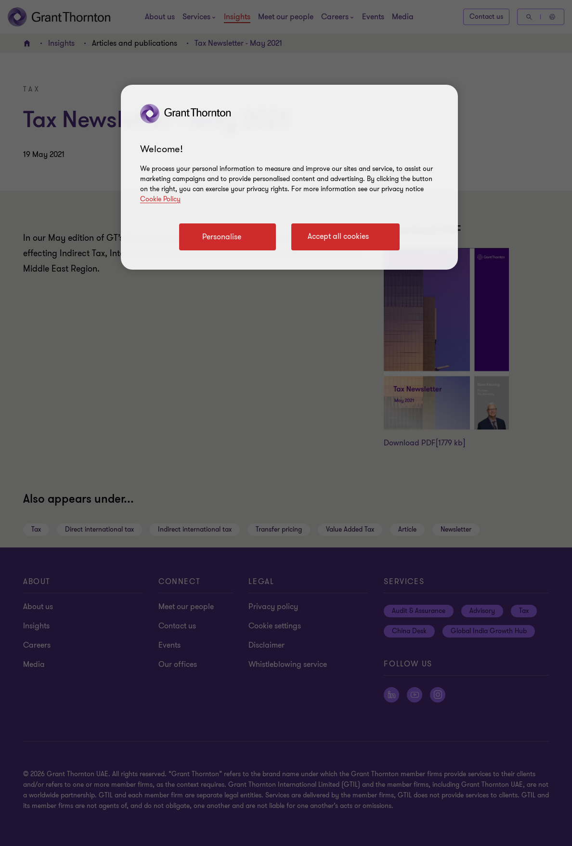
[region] (289, 177)
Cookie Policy (160, 199)
